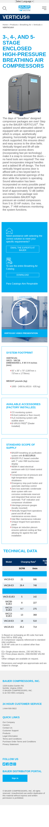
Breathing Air (25, 25)
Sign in (15, 778)
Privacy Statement (11, 744)
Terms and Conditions (12, 739)
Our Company (9, 722)
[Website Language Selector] (24, 1)
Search (5, 8)
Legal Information (10, 736)
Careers (6, 725)
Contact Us (7, 728)
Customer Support (11, 730)
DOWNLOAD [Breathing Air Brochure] (22, 275)
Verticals (37, 25)
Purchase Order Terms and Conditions (19, 741)
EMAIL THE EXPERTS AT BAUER (23, 249)
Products (14, 25)
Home (5, 25)
